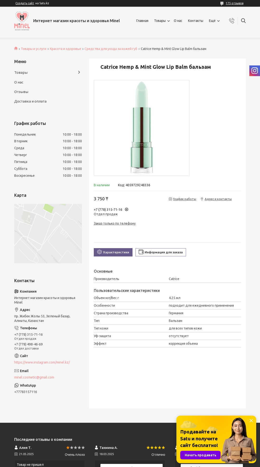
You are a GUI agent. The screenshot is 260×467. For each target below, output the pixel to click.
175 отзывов (234, 3)
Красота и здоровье (65, 49)
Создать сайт (24, 3)
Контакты (195, 21)
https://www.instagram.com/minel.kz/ (42, 362)
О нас (178, 21)
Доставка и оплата (30, 101)
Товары (160, 21)
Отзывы (21, 92)
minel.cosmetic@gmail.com (34, 377)
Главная (142, 21)
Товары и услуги (33, 49)
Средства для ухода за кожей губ (111, 49)
